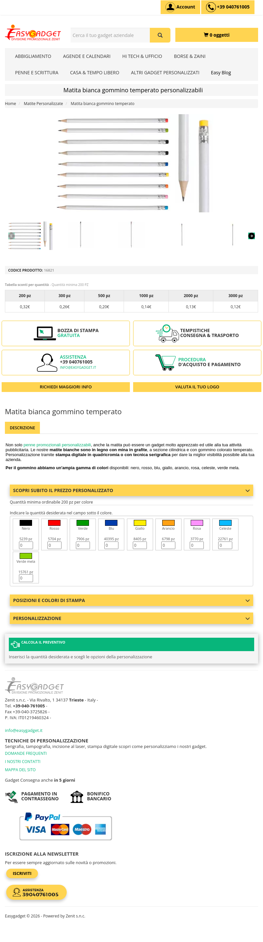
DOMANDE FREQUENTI (26, 753)
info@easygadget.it (78, 367)
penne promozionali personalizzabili (57, 444)
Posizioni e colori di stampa (131, 600)
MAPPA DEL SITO (20, 770)
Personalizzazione (131, 618)
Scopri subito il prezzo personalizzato (131, 490)
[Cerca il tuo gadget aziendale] (160, 35)
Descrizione (22, 428)
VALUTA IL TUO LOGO (197, 387)
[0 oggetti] (216, 35)
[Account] (180, 7)
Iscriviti (22, 873)
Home (10, 103)
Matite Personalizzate (43, 103)
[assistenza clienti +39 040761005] (227, 7)
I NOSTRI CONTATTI (23, 761)
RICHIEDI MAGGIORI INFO (66, 387)
